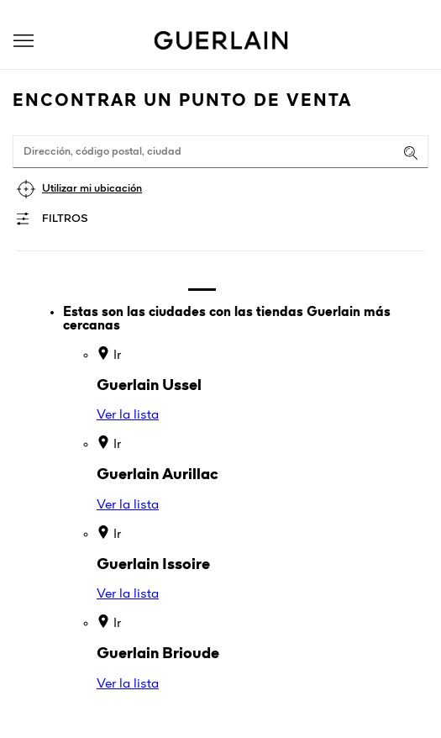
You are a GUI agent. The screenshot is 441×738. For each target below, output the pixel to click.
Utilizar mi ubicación (92, 188)
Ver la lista (128, 415)
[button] (23, 40)
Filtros (65, 218)
